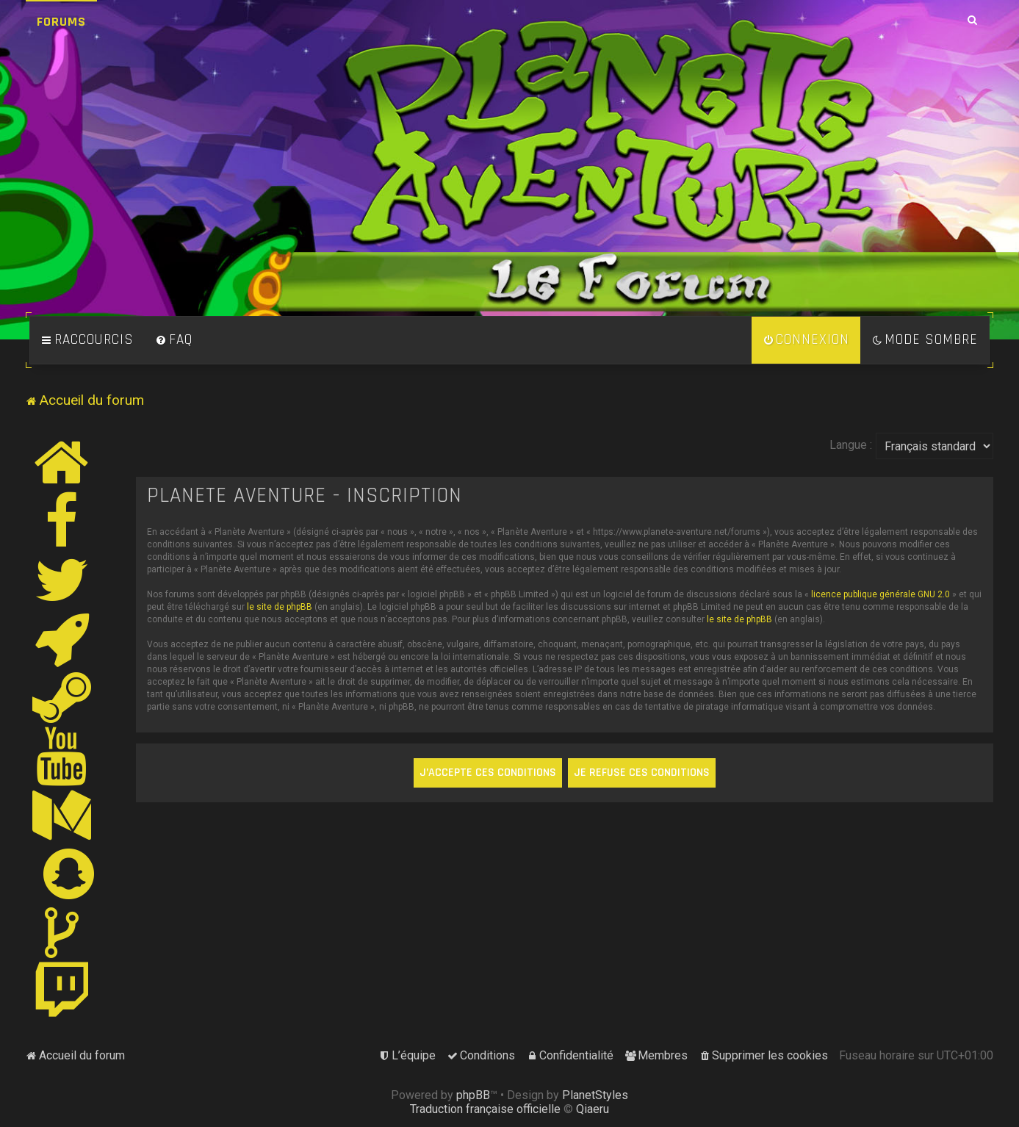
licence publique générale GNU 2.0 (880, 594)
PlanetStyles (595, 1095)
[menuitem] (174, 340)
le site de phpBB (279, 607)
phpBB (473, 1095)
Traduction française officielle (485, 1109)
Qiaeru (592, 1109)
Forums (61, 21)
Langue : (850, 445)
